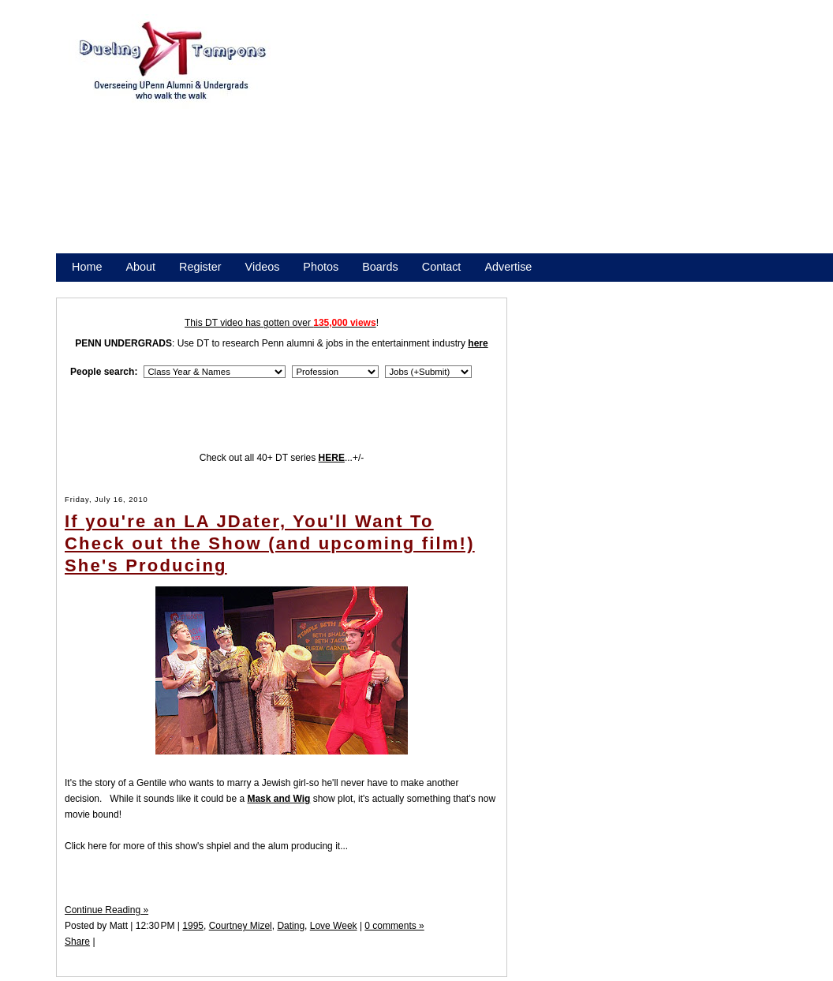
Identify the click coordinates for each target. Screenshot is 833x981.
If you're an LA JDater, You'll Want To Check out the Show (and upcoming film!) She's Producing (270, 543)
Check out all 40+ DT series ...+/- (282, 457)
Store (85, 287)
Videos (262, 266)
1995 (193, 925)
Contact (441, 266)
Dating (290, 925)
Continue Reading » (106, 909)
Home (87, 266)
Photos (320, 266)
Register (200, 266)
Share (77, 941)
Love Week (333, 925)
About (140, 266)
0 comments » (394, 925)
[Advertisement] (518, 140)
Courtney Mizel (240, 925)
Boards (380, 266)
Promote (143, 287)
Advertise (508, 266)
